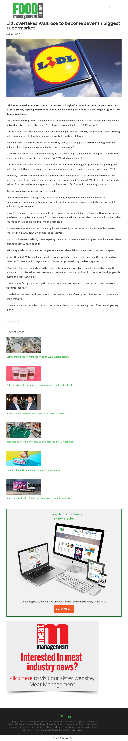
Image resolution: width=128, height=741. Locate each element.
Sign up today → (64, 609)
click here (58, 727)
